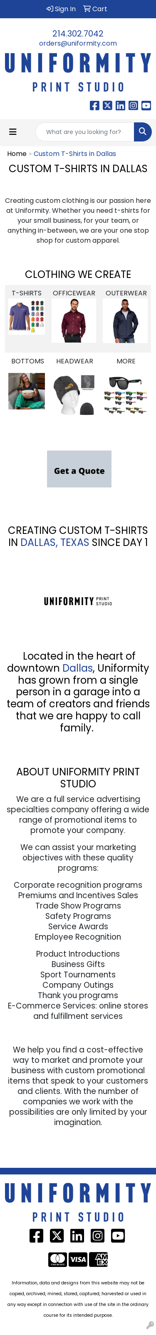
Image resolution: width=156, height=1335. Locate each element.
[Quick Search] (84, 131)
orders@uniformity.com (78, 43)
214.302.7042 (78, 33)
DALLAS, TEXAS (54, 542)
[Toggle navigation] (13, 132)
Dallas (77, 668)
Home (17, 153)
